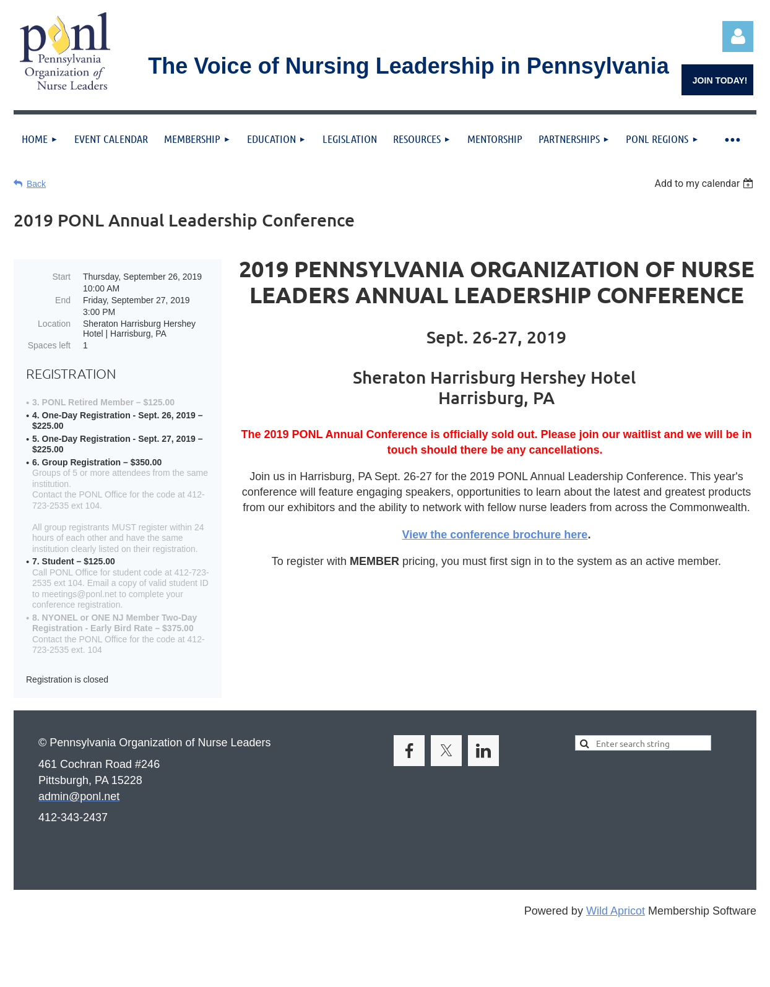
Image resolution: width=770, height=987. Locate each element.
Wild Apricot (615, 911)
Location (54, 324)
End (63, 300)
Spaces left (49, 345)
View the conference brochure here (495, 534)
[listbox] (705, 183)
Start (61, 277)
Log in (737, 36)
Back (36, 184)
